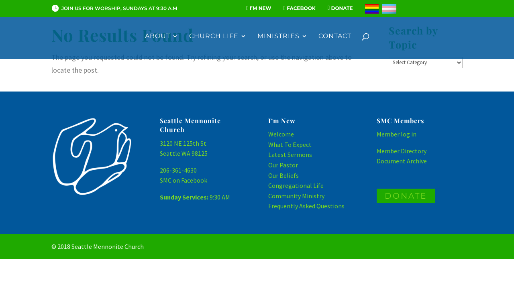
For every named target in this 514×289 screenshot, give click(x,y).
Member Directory (401, 151)
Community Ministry (296, 196)
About (157, 36)
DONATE (406, 196)
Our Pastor (283, 165)
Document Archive (402, 161)
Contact (334, 36)
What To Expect (290, 144)
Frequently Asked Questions (306, 206)
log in (408, 134)
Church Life (214, 36)
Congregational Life (296, 185)
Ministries (278, 36)
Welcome (281, 134)
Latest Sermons (290, 155)
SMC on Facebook (183, 180)
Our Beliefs (283, 175)
